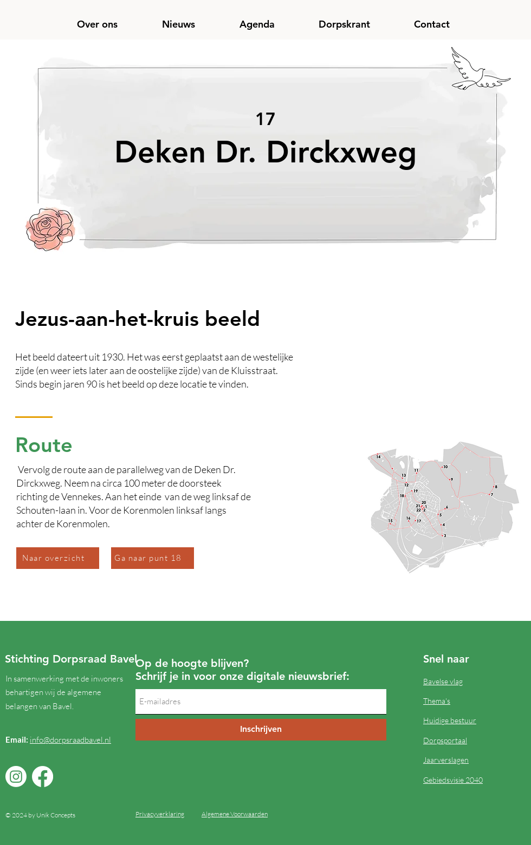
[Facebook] (42, 776)
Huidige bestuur (449, 720)
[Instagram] (16, 776)
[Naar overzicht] (57, 558)
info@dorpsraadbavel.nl (70, 740)
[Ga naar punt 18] (152, 558)
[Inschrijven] (260, 730)
